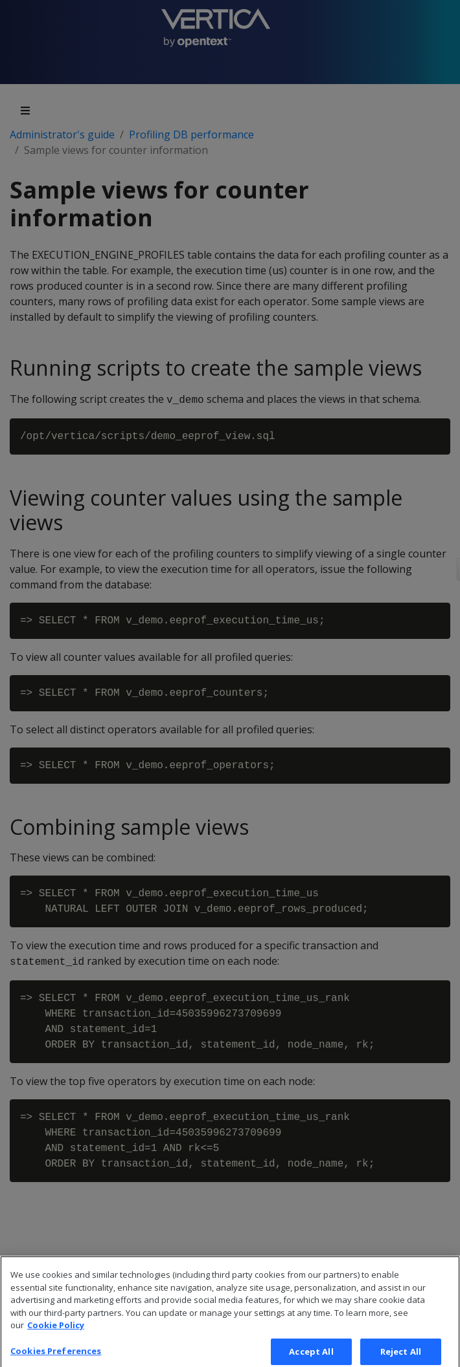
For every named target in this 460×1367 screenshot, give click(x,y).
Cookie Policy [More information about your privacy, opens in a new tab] (55, 1333)
